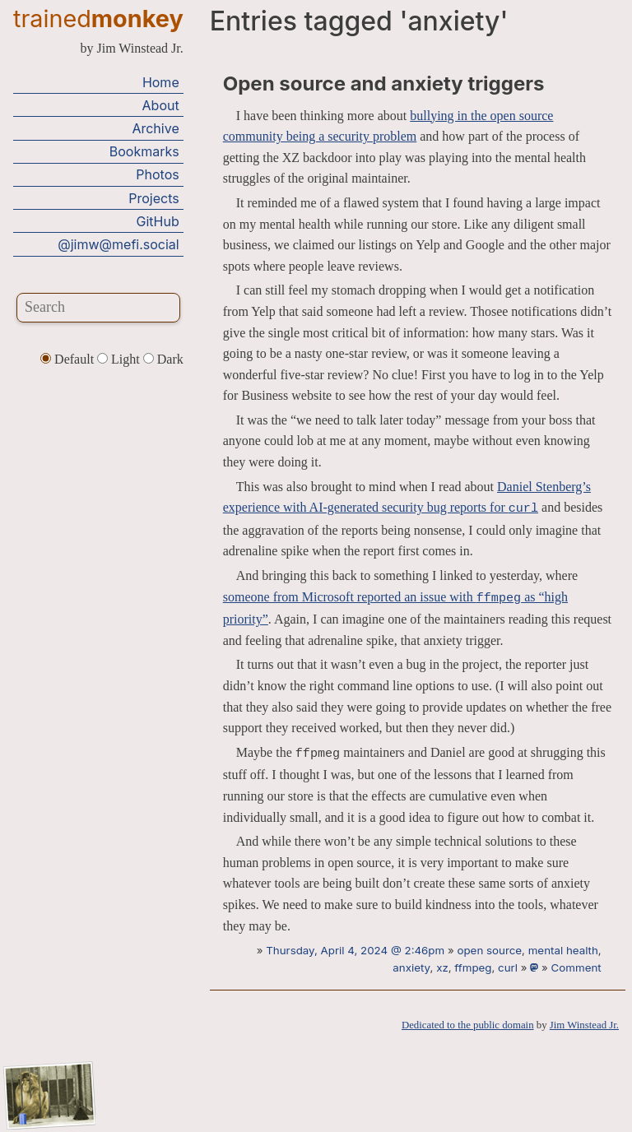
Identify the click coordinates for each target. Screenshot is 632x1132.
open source (489, 950)
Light (120, 359)
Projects (153, 198)
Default (68, 359)
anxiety (411, 967)
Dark (163, 359)
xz (442, 967)
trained (98, 18)
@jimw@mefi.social (118, 244)
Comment (576, 967)
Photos (157, 174)
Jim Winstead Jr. (584, 1025)
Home (160, 82)
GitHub (158, 221)
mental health (563, 950)
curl (508, 967)
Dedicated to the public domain (468, 1025)
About (160, 105)
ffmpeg (472, 967)
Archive (155, 128)
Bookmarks (144, 151)
